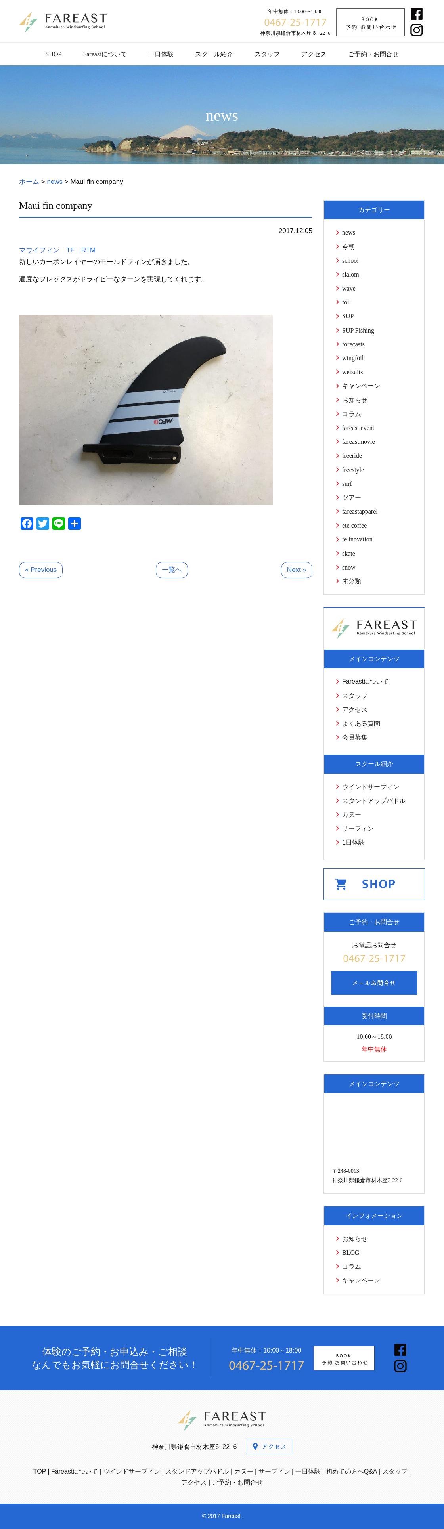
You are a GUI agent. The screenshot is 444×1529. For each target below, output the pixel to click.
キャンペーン (361, 385)
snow (349, 567)
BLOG (351, 1252)
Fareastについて (104, 54)
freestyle (353, 469)
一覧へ (172, 569)
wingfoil (353, 358)
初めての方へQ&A (351, 1471)
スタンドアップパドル (374, 800)
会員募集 (354, 737)
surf (347, 483)
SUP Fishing (358, 330)
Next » (296, 569)
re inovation (357, 539)
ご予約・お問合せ (373, 54)
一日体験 (161, 54)
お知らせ (354, 400)
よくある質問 (361, 723)
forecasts (353, 344)
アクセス (314, 54)
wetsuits (352, 372)
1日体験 (353, 842)
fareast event (358, 427)
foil (346, 302)
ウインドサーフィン (370, 787)
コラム (351, 414)
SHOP (53, 54)
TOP (39, 1471)
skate (348, 553)
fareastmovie (358, 441)
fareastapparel (360, 511)
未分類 (351, 581)
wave (349, 288)
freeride (352, 455)
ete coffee (354, 525)
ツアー (351, 497)
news (348, 232)
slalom (350, 274)
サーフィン (358, 828)
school (350, 260)
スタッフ (267, 54)
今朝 (348, 246)
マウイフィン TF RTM (57, 250)
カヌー (351, 814)
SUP (348, 316)
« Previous (41, 569)
